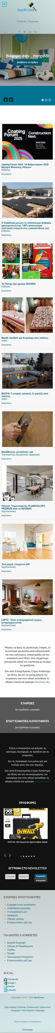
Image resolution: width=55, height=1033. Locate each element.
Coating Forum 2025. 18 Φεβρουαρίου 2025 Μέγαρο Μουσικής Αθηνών (25, 166)
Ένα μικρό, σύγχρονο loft (15, 564)
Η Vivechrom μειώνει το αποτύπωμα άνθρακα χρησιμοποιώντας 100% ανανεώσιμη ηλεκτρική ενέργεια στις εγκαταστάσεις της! (26, 225)
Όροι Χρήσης (10, 1007)
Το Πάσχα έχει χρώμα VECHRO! (18, 283)
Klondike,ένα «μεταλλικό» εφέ (17, 452)
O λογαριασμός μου (17, 911)
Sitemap (22, 1007)
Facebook (11, 979)
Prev (5, 855)
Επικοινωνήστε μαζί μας (19, 922)
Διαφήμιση (12, 915)
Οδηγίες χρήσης (15, 919)
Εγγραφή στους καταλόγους (21, 904)
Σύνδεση (21, 21)
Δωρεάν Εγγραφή (16, 942)
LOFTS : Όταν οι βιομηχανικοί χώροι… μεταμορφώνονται (22, 621)
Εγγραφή (40, 1010)
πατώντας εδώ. (42, 781)
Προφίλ (11, 953)
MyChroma (39, 997)
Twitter (9, 986)
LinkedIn (10, 990)
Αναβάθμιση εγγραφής (19, 908)
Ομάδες (11, 949)
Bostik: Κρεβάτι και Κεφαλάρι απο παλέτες (24, 338)
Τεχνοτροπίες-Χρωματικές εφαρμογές (20, 454)
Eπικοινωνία (32, 1007)
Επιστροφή (27, 1029)
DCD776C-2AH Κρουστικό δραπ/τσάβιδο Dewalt (27, 842)
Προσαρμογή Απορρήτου (20, 957)
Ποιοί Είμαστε (28, 1010)
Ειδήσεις (5, 169)
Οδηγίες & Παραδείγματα (20, 946)
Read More (6, 174)
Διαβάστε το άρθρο (27, 62)
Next (9, 855)
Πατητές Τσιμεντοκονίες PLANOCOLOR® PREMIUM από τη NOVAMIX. (23, 507)
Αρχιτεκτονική (8, 511)
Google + (10, 982)
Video (4, 340)
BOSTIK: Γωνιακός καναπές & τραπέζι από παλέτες (24, 395)
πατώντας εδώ (42, 682)
